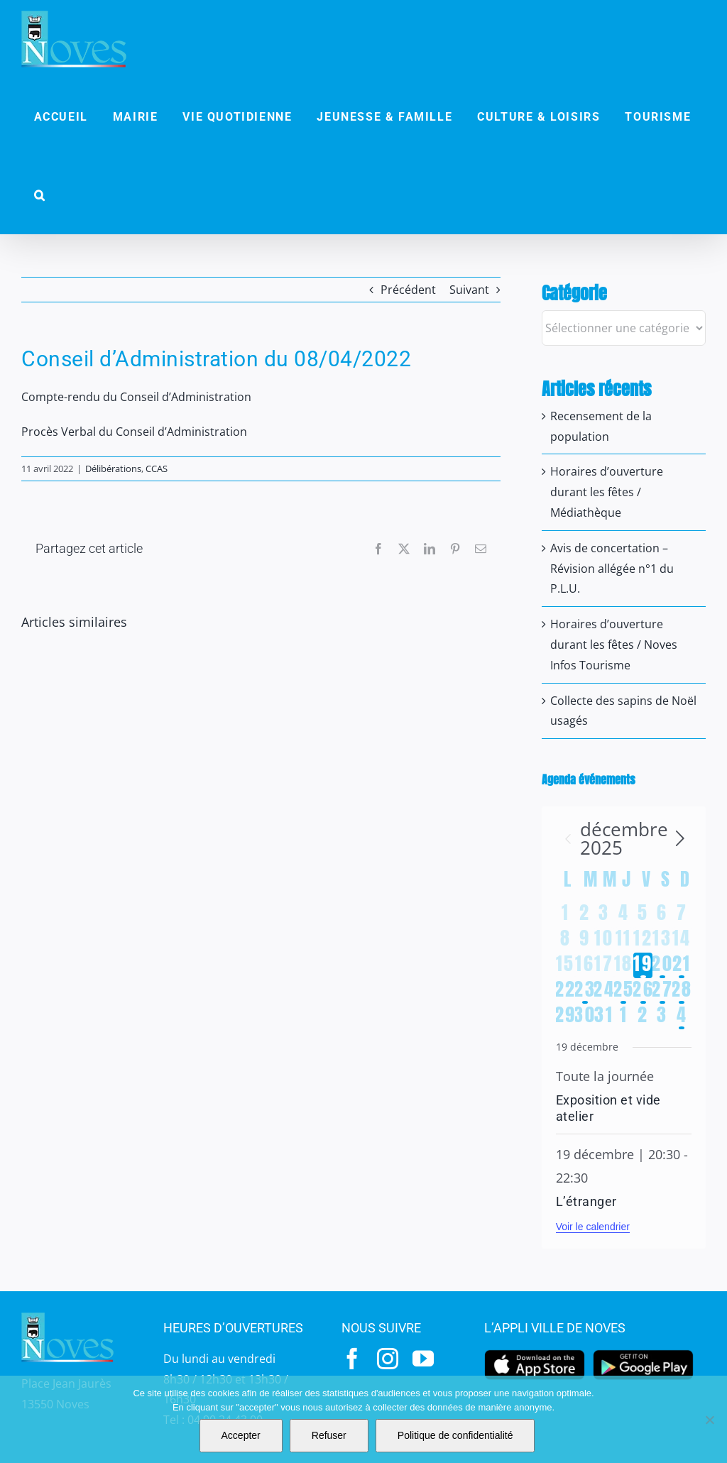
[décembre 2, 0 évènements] (584, 914)
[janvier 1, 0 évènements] (623, 1016)
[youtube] (423, 1358)
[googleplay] (643, 1353)
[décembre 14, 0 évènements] (682, 940)
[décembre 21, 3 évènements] (682, 965)
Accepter (241, 1435)
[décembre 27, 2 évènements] (662, 991)
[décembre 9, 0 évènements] (584, 940)
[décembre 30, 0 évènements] (584, 1016)
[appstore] (534, 1353)
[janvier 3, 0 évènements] (662, 1016)
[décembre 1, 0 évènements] (565, 914)
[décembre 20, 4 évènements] (662, 965)
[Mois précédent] (567, 839)
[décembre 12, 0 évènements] (642, 940)
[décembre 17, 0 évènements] (603, 965)
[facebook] (352, 1358)
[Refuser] (709, 1420)
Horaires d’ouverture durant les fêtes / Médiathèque (606, 492)
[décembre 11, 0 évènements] (623, 940)
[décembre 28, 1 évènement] (682, 991)
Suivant (469, 289)
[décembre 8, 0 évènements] (565, 940)
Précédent (408, 289)
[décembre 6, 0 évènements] (662, 914)
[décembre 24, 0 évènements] (603, 991)
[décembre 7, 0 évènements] (682, 914)
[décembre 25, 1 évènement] (623, 991)
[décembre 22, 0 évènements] (565, 991)
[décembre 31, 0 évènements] (603, 1016)
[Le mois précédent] (680, 839)
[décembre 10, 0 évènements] (603, 940)
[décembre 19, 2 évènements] (642, 965)
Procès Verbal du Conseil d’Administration (134, 431)
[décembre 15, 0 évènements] (565, 965)
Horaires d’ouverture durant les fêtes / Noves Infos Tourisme (613, 644)
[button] (39, 195)
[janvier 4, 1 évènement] (682, 1016)
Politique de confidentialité (455, 1435)
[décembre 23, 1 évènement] (584, 991)
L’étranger (586, 1201)
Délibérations (113, 468)
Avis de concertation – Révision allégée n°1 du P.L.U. (612, 568)
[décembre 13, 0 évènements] (662, 940)
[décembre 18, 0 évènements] (623, 965)
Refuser (329, 1435)
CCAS (157, 468)
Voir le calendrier (593, 1226)
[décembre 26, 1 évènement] (642, 991)
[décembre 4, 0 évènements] (623, 914)
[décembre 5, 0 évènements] (642, 914)
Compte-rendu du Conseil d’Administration (136, 397)
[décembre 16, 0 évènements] (584, 965)
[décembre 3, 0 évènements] (603, 914)
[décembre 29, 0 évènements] (565, 1016)
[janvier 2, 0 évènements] (642, 1016)
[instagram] (387, 1358)
